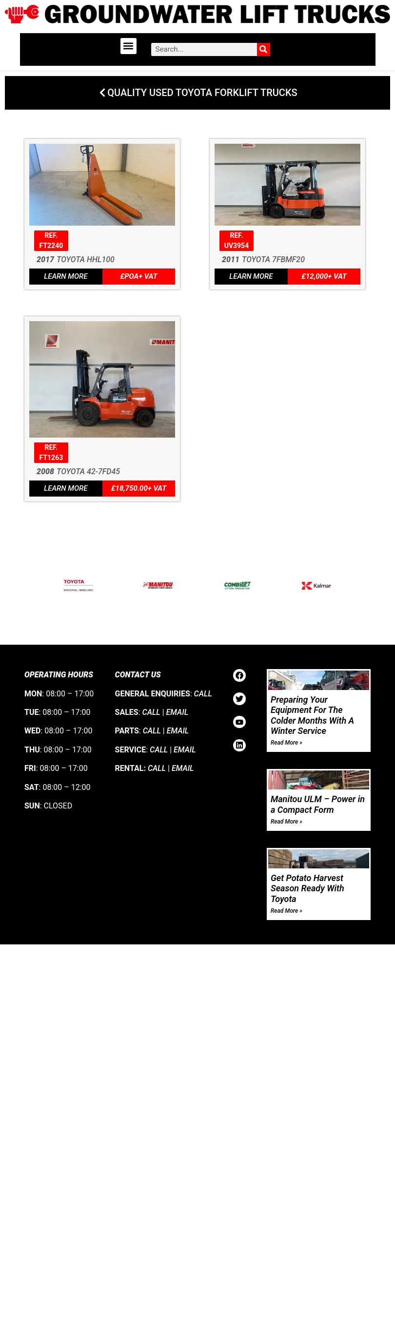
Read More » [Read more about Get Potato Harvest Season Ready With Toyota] (286, 910)
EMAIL (177, 712)
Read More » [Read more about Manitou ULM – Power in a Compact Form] (286, 821)
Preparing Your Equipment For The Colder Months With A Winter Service (312, 715)
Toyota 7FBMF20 (273, 260)
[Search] (263, 49)
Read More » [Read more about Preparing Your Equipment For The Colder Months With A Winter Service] (286, 743)
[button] (128, 46)
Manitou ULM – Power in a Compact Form (318, 804)
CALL (203, 693)
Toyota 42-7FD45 (88, 472)
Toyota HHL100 (86, 260)
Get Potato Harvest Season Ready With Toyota (307, 888)
